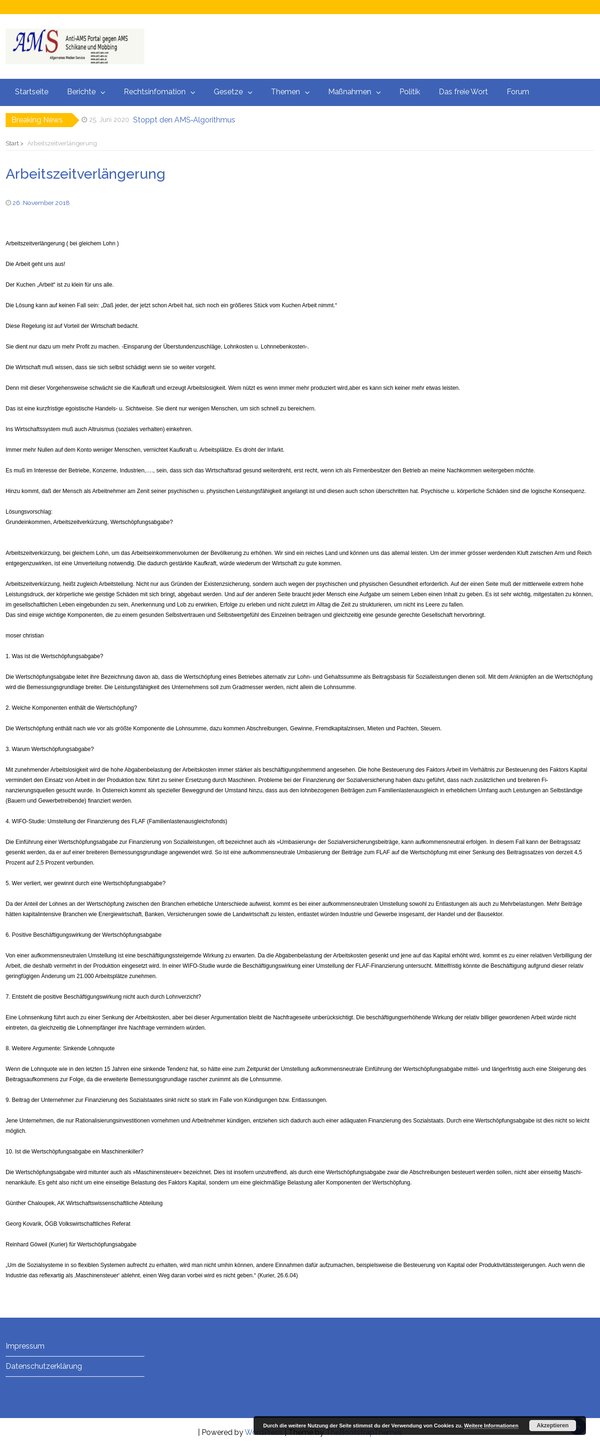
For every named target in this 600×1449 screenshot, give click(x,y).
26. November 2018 (41, 202)
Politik (409, 91)
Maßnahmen (349, 91)
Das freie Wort (463, 91)
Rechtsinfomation (155, 91)
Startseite (31, 91)
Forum (518, 91)
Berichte (81, 91)
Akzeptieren (553, 1425)
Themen (285, 91)
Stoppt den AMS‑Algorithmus (184, 119)
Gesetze (228, 91)
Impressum (25, 1346)
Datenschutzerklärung (44, 1366)
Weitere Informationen (491, 1425)
